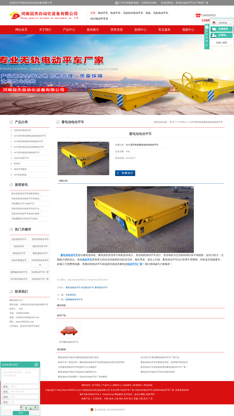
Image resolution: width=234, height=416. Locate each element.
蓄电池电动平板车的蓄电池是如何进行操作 (78, 357)
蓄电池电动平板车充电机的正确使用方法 (77, 372)
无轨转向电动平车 (22, 130)
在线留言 (127, 385)
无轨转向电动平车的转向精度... (26, 213)
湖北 (121, 398)
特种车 (17, 163)
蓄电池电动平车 (40, 253)
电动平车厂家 (127, 390)
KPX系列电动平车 (19, 279)
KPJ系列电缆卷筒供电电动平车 (28, 141)
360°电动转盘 (20, 174)
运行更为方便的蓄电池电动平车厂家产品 (160, 357)
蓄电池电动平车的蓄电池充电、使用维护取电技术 (164, 362)
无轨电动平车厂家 (40, 279)
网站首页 (21, 29)
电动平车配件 (20, 169)
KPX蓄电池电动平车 (69, 342)
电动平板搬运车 (19, 260)
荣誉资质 (117, 29)
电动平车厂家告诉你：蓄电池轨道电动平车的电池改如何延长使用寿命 (91, 362)
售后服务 (164, 29)
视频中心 (188, 29)
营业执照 (148, 385)
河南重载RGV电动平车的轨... (25, 218)
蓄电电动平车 (101, 287)
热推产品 (85, 398)
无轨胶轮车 (71, 295)
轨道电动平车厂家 (40, 272)
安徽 (136, 398)
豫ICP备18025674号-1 (90, 394)
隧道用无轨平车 (40, 246)
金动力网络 (140, 394)
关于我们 (45, 29)
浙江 (131, 398)
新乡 (111, 398)
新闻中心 (140, 29)
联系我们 (137, 385)
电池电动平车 (87, 287)
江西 (141, 398)
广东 (150, 398)
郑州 (126, 398)
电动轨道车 (19, 246)
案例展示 (93, 29)
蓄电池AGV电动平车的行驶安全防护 (158, 372)
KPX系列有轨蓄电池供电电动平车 (30, 136)
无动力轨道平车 (21, 158)
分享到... (223, 35)
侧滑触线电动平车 (19, 272)
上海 (116, 398)
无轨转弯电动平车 (40, 239)
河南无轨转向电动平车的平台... (26, 208)
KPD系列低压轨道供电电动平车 (29, 147)
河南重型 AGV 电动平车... (23, 203)
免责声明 (150, 394)
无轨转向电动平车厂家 (163, 390)
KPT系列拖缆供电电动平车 (27, 152)
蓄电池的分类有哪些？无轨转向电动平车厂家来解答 (82, 376)
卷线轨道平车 (19, 253)
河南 (106, 398)
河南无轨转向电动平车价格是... (26, 198)
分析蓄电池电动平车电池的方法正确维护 (77, 367)
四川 (145, 398)
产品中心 (69, 29)
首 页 (172, 122)
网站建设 (118, 394)
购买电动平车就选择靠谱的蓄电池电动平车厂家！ (164, 367)
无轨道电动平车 (19, 239)
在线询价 (125, 173)
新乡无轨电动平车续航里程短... (26, 193)
